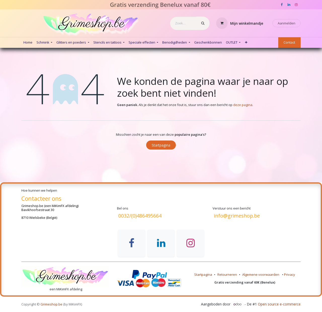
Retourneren (227, 274)
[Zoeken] (203, 23)
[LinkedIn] (289, 5)
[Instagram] (296, 5)
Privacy (289, 274)
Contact (289, 42)
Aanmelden (286, 23)
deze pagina (242, 104)
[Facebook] (281, 5)
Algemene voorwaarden (261, 274)
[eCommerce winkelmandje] (240, 23)
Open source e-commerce (279, 304)
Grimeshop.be (32, 205)
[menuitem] (27, 43)
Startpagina (161, 145)
